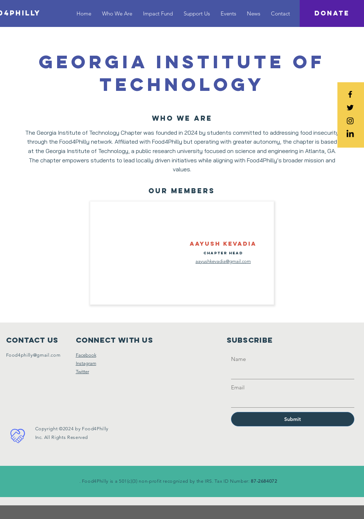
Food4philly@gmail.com (33, 355)
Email (238, 387)
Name (238, 359)
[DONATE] (332, 13)
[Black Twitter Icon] (350, 107)
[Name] (290, 372)
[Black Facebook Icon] (350, 94)
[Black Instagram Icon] (350, 120)
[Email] (290, 400)
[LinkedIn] (350, 134)
